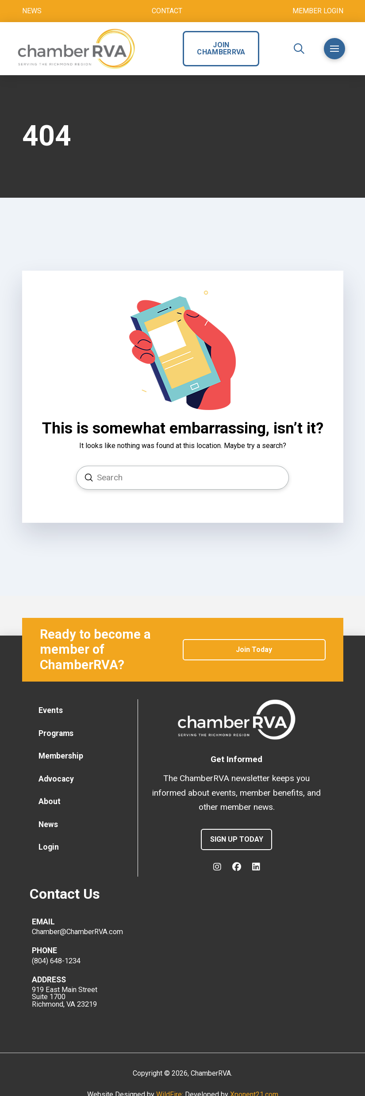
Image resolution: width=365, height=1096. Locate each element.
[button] (299, 48)
